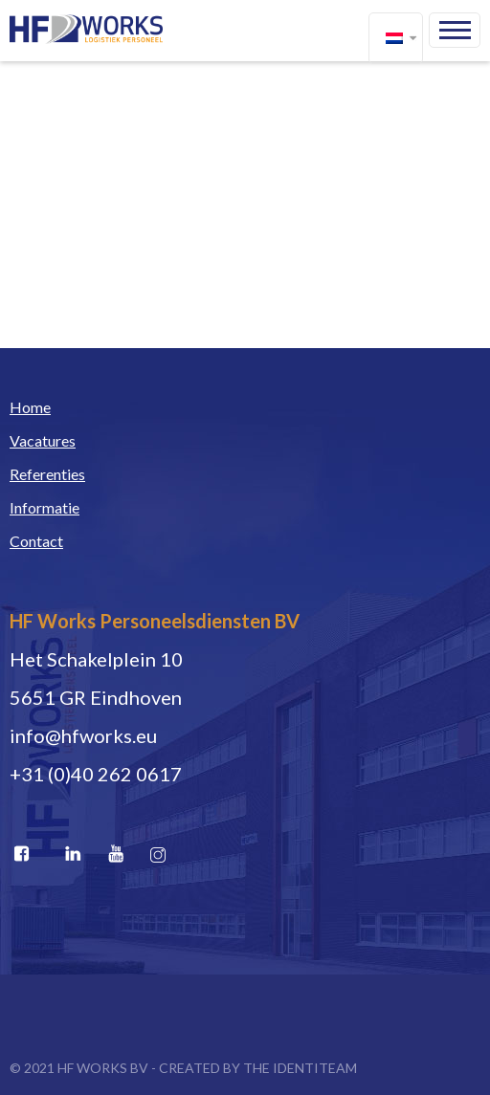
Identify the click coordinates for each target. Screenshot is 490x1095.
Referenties (47, 474)
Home (30, 407)
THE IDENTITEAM (300, 1068)
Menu (454, 30)
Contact (36, 541)
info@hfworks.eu (83, 735)
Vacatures (43, 440)
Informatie (44, 507)
